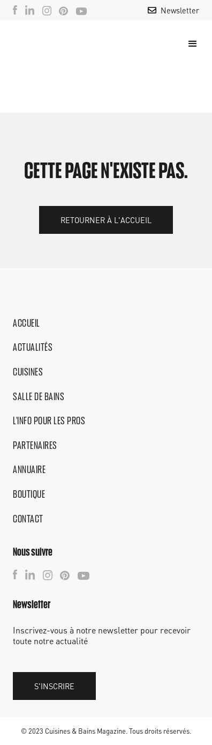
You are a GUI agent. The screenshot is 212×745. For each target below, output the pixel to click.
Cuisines (28, 371)
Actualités (32, 347)
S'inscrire (54, 686)
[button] (188, 44)
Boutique (29, 494)
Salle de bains (38, 396)
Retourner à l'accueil (106, 220)
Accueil (26, 323)
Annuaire (29, 469)
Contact (28, 518)
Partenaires (35, 445)
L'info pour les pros (49, 420)
